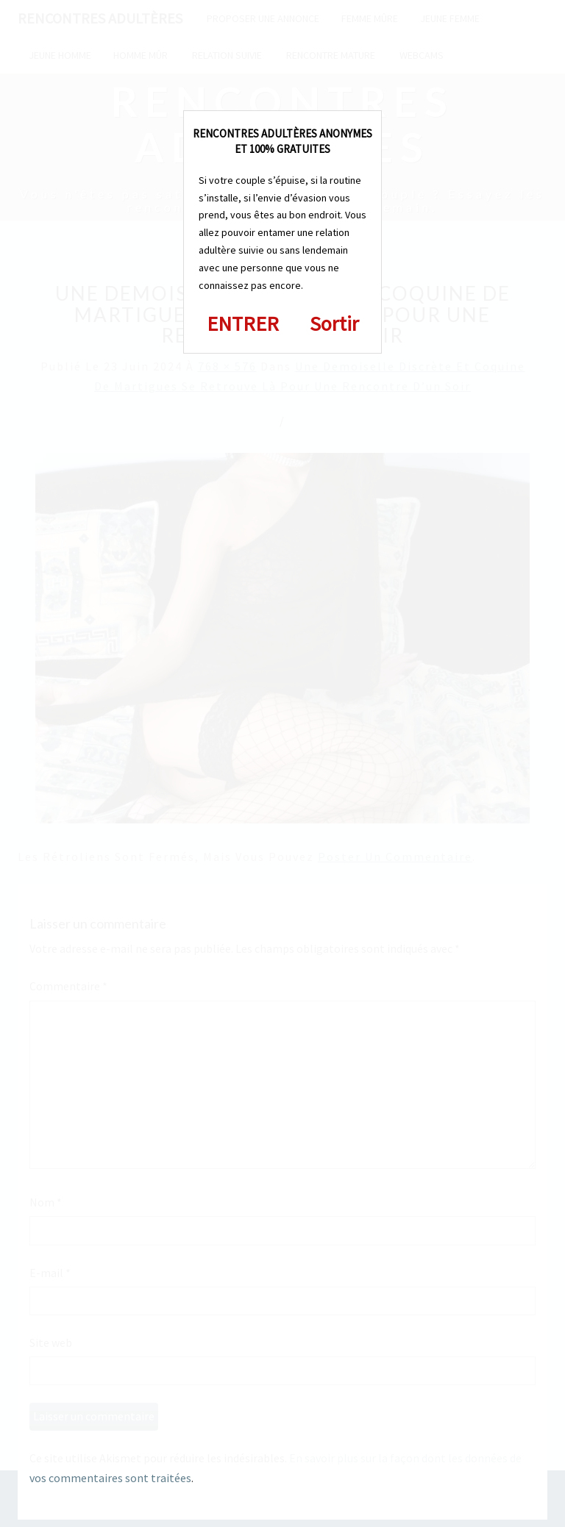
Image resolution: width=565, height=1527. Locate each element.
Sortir (334, 323)
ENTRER (243, 323)
